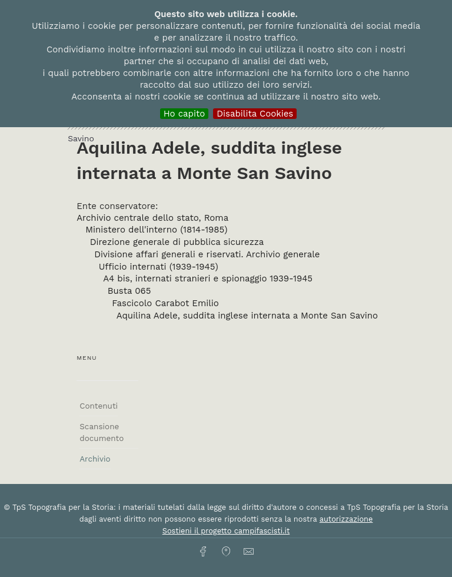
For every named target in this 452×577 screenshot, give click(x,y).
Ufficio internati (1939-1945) (158, 266)
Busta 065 (129, 291)
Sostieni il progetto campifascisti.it (226, 530)
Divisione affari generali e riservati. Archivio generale (207, 254)
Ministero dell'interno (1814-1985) (156, 229)
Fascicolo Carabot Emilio (165, 303)
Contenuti (98, 405)
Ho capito (184, 113)
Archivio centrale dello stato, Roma (152, 218)
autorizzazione (346, 519)
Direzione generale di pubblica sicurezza (177, 242)
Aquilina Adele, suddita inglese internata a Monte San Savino (247, 315)
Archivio (94, 458)
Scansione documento (101, 432)
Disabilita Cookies (255, 113)
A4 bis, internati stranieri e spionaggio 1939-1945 (208, 278)
